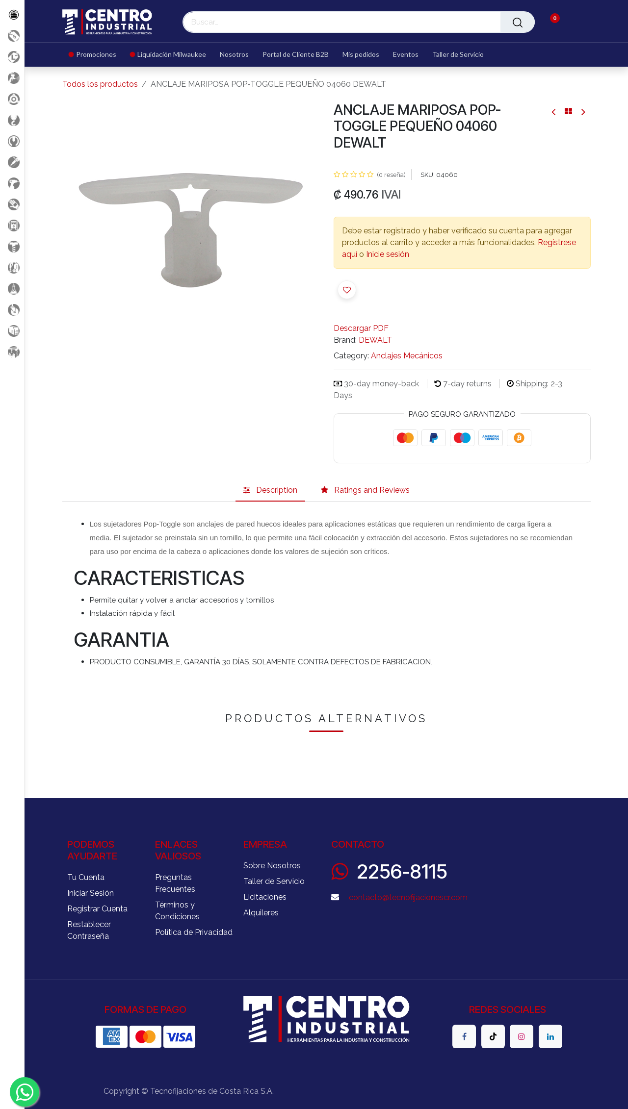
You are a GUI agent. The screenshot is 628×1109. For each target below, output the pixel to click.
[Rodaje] (12, 309)
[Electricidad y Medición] (12, 225)
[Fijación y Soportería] (12, 246)
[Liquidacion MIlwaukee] (12, 56)
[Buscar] (517, 22)
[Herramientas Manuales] (12, 140)
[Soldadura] (12, 330)
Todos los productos (100, 84)
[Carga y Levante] (12, 119)
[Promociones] (12, 35)
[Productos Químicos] (12, 288)
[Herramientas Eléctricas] (12, 162)
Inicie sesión (387, 254)
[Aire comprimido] (12, 77)
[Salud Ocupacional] (12, 204)
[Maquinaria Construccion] (12, 351)
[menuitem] (96, 55)
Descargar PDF (361, 328)
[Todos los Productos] (12, 14)
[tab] (270, 491)
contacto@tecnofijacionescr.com (408, 897)
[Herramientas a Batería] (12, 183)
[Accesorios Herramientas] (12, 98)
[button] (347, 289)
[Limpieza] (12, 267)
